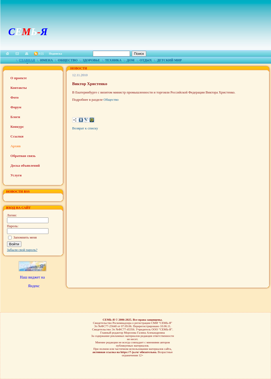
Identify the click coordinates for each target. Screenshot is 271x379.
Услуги (16, 175)
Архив (16, 146)
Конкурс (17, 127)
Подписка (55, 53)
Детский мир (169, 60)
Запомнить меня (25, 237)
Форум (16, 107)
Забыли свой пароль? (22, 250)
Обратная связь (23, 156)
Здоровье (91, 60)
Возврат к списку (85, 128)
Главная (27, 60)
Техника (113, 60)
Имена (46, 60)
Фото (15, 97)
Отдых (146, 60)
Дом (131, 60)
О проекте (19, 78)
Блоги (15, 117)
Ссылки (17, 136)
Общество (67, 60)
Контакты (19, 88)
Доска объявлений (25, 165)
